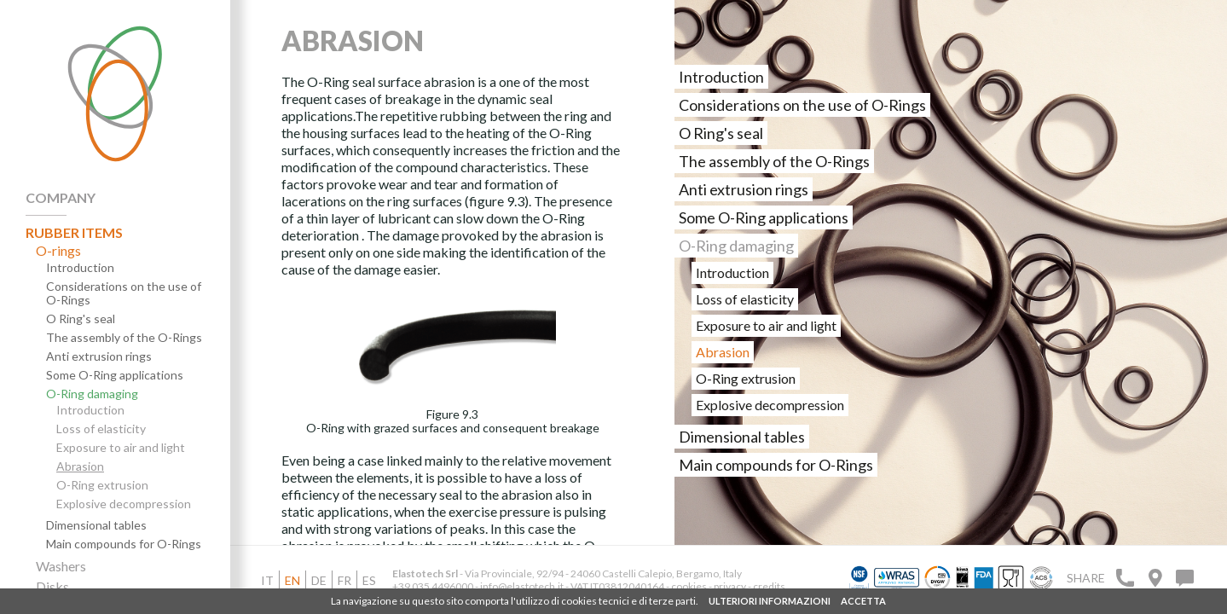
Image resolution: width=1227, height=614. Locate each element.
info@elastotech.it (522, 586)
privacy (731, 586)
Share (1086, 578)
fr (344, 580)
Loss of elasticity (101, 429)
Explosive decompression (123, 504)
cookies (689, 586)
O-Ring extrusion (102, 485)
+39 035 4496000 (432, 586)
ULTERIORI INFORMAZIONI (770, 600)
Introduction (80, 268)
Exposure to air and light (120, 448)
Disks (52, 586)
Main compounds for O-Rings (123, 544)
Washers (61, 566)
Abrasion (80, 466)
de (319, 580)
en (292, 580)
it (267, 580)
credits (769, 586)
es (369, 580)
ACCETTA (863, 600)
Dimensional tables (96, 525)
